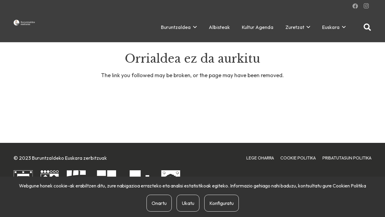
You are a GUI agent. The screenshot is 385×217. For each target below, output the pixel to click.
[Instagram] (366, 6)
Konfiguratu (221, 203)
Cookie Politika (298, 158)
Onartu (159, 203)
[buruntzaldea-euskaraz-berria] (24, 23)
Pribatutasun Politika (346, 158)
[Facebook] (355, 6)
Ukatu (188, 203)
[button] (194, 27)
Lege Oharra (260, 158)
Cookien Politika (349, 186)
